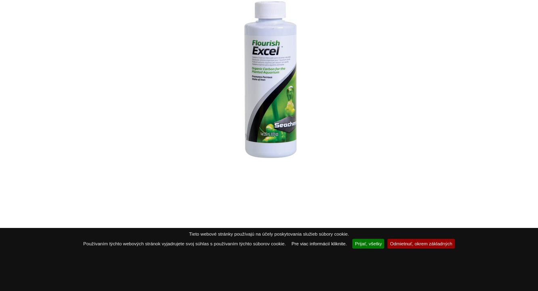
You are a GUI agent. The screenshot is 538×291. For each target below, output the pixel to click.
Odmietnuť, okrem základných (421, 243)
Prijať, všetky (368, 243)
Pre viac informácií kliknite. (319, 243)
